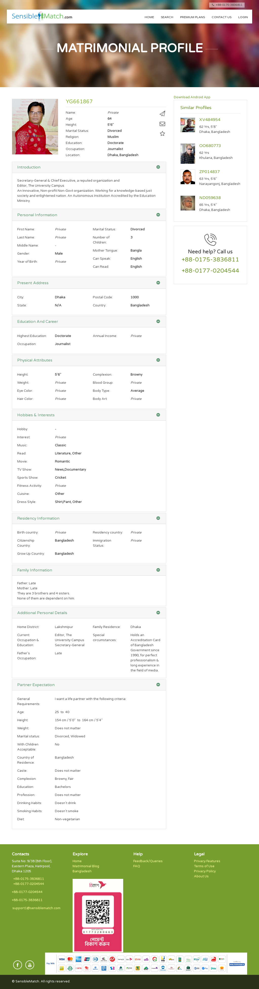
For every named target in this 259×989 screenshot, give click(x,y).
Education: (25, 787)
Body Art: (100, 399)
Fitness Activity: (29, 486)
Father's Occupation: (26, 655)
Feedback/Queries (148, 861)
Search (167, 17)
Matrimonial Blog (86, 866)
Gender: (23, 254)
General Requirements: (28, 701)
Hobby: (22, 429)
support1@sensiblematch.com (36, 908)
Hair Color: (25, 399)
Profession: (26, 795)
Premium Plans (192, 17)
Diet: (21, 819)
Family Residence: (107, 627)
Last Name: (26, 237)
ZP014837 (209, 171)
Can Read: (101, 267)
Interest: (23, 437)
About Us (201, 876)
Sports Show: (27, 478)
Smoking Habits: (29, 811)
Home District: (28, 627)
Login (243, 17)
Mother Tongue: (105, 251)
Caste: (22, 771)
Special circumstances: (105, 637)
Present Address (33, 283)
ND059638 (210, 197)
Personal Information (37, 215)
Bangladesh (82, 871)
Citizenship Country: (25, 543)
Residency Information (38, 518)
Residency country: (108, 532)
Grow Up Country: (31, 554)
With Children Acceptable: (27, 747)
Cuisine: (23, 494)
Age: (21, 712)
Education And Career (37, 321)
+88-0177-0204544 (210, 271)
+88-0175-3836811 (227, 5)
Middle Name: (28, 246)
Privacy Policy (205, 871)
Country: (99, 305)
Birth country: (27, 532)
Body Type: (101, 391)
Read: (21, 453)
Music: (22, 445)
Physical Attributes (34, 360)
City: (20, 297)
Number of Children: (101, 240)
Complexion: (102, 375)
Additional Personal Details (42, 613)
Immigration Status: (102, 543)
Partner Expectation (36, 685)
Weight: (23, 383)
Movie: (22, 462)
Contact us (221, 17)
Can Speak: (102, 259)
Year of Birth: (27, 262)
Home (149, 17)
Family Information (34, 570)
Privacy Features (207, 861)
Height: (22, 375)
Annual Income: (105, 336)
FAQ (136, 866)
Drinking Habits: (29, 803)
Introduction (28, 167)
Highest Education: (32, 336)
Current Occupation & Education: (28, 640)
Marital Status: (104, 229)
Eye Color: (25, 391)
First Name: (26, 229)
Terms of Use (204, 866)
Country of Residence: (26, 760)
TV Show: (24, 470)
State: (22, 305)
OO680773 (210, 145)
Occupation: (26, 344)
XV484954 (209, 119)
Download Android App (192, 97)
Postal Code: (103, 297)
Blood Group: (103, 383)
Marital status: (28, 736)
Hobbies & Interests (36, 415)
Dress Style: (26, 502)
